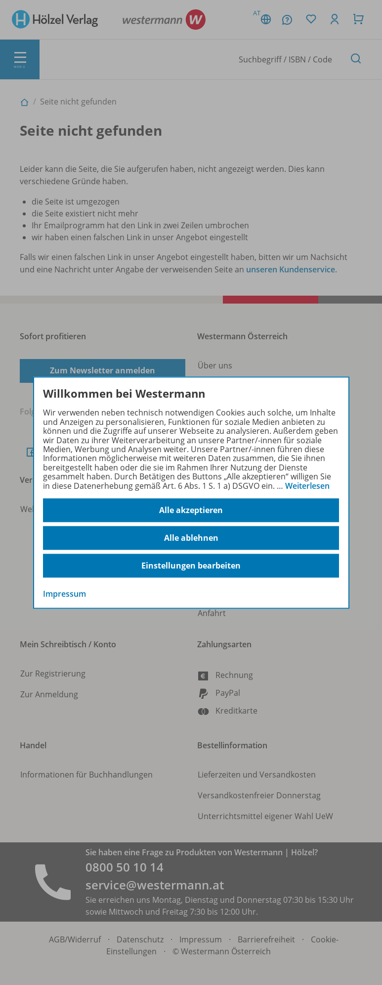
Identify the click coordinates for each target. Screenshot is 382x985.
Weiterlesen (307, 485)
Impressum (64, 593)
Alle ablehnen (191, 537)
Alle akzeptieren (191, 510)
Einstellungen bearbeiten (191, 565)
